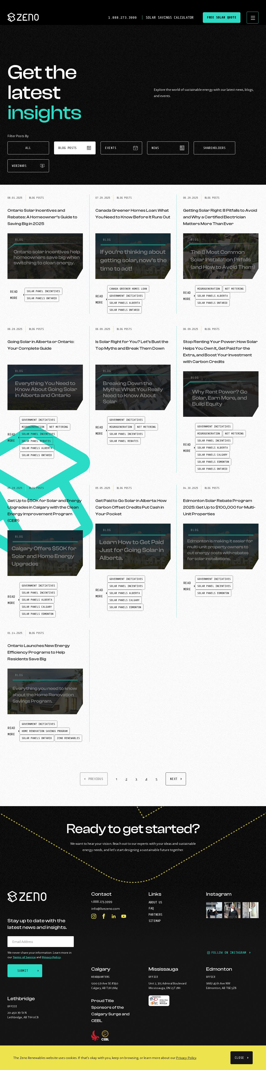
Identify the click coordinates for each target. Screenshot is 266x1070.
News (167, 148)
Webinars (28, 166)
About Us (155, 901)
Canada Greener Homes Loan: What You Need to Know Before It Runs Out (132, 213)
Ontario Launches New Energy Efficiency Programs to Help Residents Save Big (38, 652)
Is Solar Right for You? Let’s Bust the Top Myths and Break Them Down (131, 345)
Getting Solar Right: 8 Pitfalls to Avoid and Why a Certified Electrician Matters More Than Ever (220, 217)
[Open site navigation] (252, 18)
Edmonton (219, 969)
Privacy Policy (186, 1058)
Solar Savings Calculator (168, 18)
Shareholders (214, 148)
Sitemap (155, 920)
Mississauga (163, 969)
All (28, 148)
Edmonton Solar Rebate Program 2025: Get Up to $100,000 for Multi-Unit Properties (219, 507)
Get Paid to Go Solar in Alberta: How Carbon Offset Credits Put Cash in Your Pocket (131, 507)
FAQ (151, 908)
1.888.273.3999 (122, 18)
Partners (155, 914)
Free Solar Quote (220, 18)
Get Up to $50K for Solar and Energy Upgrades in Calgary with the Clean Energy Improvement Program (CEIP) (44, 510)
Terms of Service (24, 957)
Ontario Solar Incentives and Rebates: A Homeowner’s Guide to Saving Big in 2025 (42, 217)
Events (121, 148)
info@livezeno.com (114, 908)
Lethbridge (21, 998)
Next (173, 779)
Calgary (100, 969)
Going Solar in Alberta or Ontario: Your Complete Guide (40, 345)
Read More (17, 297)
